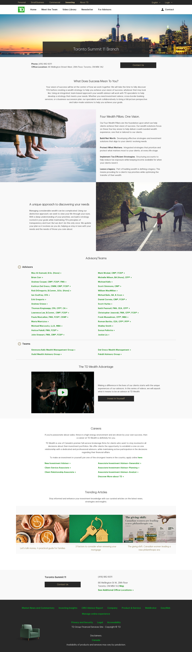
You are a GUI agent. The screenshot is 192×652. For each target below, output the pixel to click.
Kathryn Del (51, 286)
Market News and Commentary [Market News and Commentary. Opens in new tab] (38, 608)
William (108, 291)
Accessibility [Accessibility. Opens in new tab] (114, 622)
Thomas (49, 308)
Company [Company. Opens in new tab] (112, 608)
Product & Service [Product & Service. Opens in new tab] (131, 608)
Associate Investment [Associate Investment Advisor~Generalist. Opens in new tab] (119, 463)
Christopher (118, 313)
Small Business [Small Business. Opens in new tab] (37, 2)
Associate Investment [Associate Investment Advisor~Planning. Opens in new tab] (119, 468)
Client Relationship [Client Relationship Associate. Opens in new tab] (60, 472)
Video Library (69, 10)
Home (33, 10)
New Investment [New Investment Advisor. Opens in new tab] (58, 463)
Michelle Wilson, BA (115, 277)
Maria (40, 322)
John (48, 335)
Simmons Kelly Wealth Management (53, 350)
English (156, 3)
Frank (113, 317)
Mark (111, 273)
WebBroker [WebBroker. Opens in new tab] (151, 608)
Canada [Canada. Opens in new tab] (96, 640)
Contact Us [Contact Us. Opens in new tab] (138, 65)
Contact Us (62, 584)
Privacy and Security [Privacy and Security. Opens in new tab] (82, 622)
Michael (47, 326)
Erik (38, 300)
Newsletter (87, 10)
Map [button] (121, 586)
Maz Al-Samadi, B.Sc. (46, 273)
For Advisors (104, 10)
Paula (50, 317)
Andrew (49, 282)
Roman (114, 322)
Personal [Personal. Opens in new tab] (22, 2)
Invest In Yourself (116, 399)
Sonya (106, 330)
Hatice (45, 330)
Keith (114, 308)
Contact (167, 10)
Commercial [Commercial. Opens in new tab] (54, 2)
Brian (37, 277)
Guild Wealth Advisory (46, 354)
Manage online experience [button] (96, 614)
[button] (25, 267)
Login (169, 2)
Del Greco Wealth (114, 350)
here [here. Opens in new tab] (140, 458)
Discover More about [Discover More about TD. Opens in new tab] (111, 477)
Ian (40, 295)
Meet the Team (49, 10)
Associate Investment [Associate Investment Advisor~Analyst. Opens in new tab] (118, 472)
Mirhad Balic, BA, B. (111, 295)
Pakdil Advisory (110, 354)
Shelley (105, 326)
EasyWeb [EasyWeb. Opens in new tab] (165, 608)
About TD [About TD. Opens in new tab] (84, 2)
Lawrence (50, 313)
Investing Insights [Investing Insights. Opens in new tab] (68, 608)
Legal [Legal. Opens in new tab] (100, 622)
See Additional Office (116, 590)
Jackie (104, 335)
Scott (109, 286)
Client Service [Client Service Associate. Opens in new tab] (58, 468)
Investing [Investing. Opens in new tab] (70, 2)
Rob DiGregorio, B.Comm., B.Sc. (51, 291)
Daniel (112, 300)
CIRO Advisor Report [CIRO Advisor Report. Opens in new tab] (92, 608)
